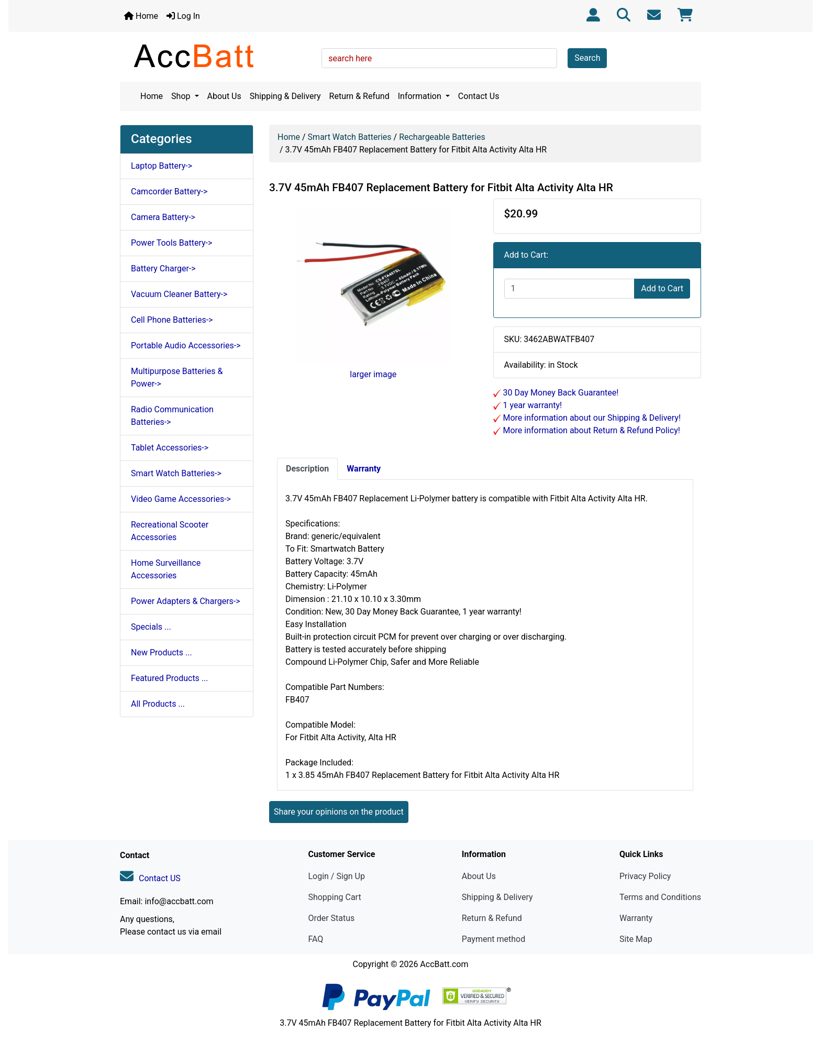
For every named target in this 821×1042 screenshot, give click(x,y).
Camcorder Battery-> (169, 191)
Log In (183, 16)
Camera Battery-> (163, 217)
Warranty (636, 918)
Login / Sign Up (336, 876)
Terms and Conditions (660, 897)
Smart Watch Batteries (350, 137)
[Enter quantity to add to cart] (569, 289)
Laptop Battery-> (161, 166)
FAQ (315, 939)
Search (587, 58)
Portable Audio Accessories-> (186, 345)
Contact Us (479, 96)
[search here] (439, 58)
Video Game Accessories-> (181, 499)
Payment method (493, 939)
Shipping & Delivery (285, 96)
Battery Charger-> (163, 268)
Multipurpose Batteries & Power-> (177, 377)
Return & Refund (359, 96)
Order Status (331, 918)
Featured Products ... (169, 678)
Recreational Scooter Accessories (169, 531)
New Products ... (161, 652)
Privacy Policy (645, 876)
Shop (181, 96)
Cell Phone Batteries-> (172, 320)
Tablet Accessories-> (169, 448)
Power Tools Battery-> (171, 243)
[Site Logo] (217, 55)
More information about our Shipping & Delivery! (591, 418)
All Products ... (158, 704)
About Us (224, 96)
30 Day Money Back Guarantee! (560, 393)
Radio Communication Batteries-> (172, 415)
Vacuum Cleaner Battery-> (179, 294)
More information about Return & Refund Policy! (590, 430)
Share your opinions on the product (339, 812)
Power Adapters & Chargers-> (185, 601)
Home (141, 16)
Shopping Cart (334, 897)
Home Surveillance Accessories (166, 569)
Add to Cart (662, 288)
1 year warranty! (531, 405)
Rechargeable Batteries (442, 137)
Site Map (635, 939)
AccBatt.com (444, 964)
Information (420, 96)
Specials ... (151, 627)
